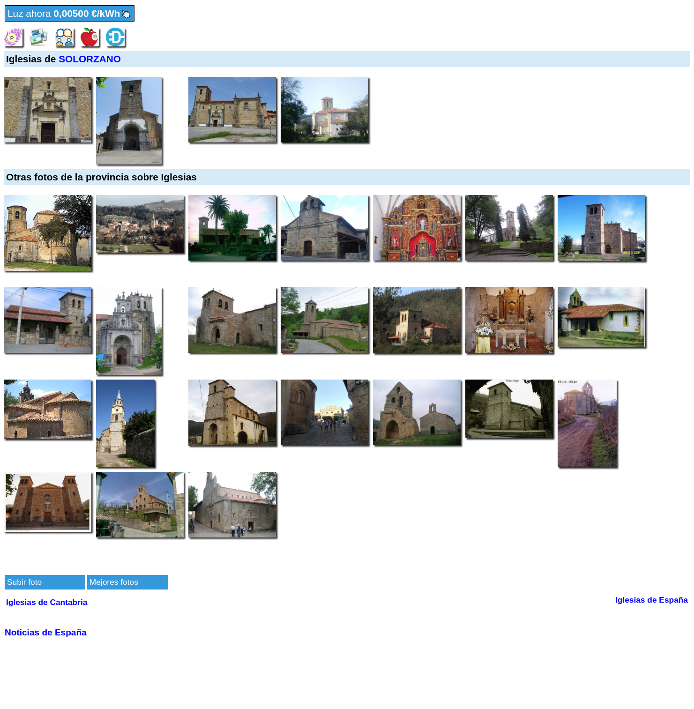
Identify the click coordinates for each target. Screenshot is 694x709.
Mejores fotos (114, 582)
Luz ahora (69, 14)
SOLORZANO (90, 58)
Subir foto (24, 582)
